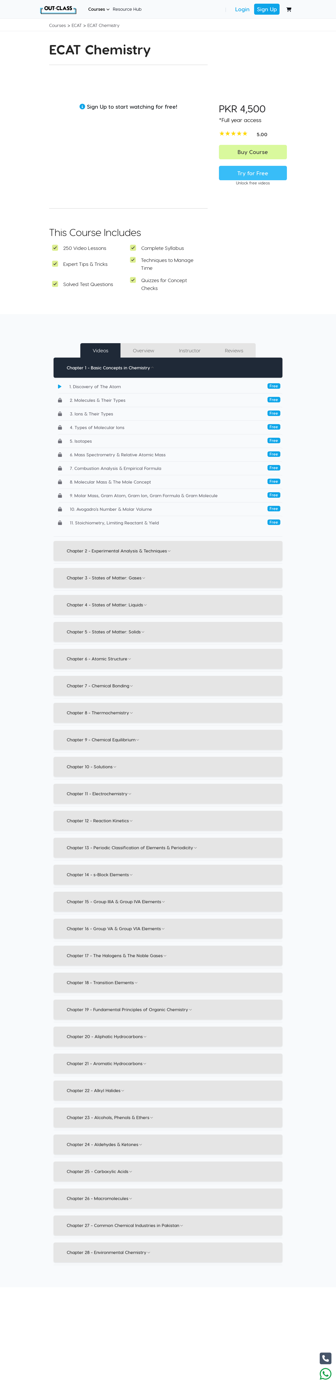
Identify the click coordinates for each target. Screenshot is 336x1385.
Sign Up (267, 9)
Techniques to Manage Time (167, 264)
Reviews (234, 350)
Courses (99, 9)
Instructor (190, 350)
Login (242, 9)
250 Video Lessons (84, 248)
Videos (100, 350)
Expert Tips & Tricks (85, 264)
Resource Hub (127, 9)
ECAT (77, 25)
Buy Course (253, 152)
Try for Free (252, 173)
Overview (143, 350)
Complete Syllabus (162, 248)
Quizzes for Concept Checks (164, 284)
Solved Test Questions (88, 284)
